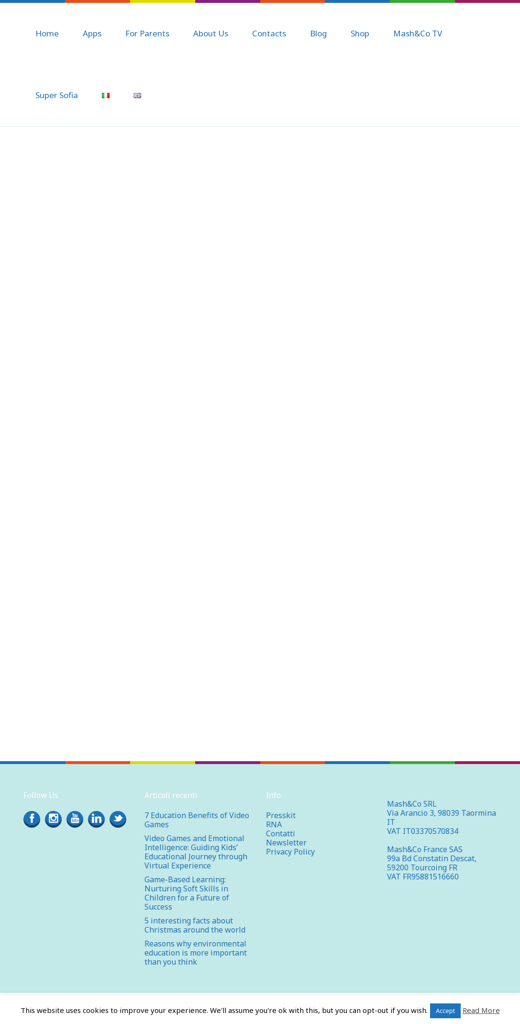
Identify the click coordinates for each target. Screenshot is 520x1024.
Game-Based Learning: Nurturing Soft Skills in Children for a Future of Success (186, 893)
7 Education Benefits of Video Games (196, 820)
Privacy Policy (290, 851)
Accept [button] (445, 1010)
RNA (274, 824)
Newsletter (286, 842)
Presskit (281, 815)
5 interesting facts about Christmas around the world (194, 925)
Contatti (280, 833)
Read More (481, 1010)
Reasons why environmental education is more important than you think (195, 952)
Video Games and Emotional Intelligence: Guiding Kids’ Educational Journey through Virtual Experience (195, 852)
